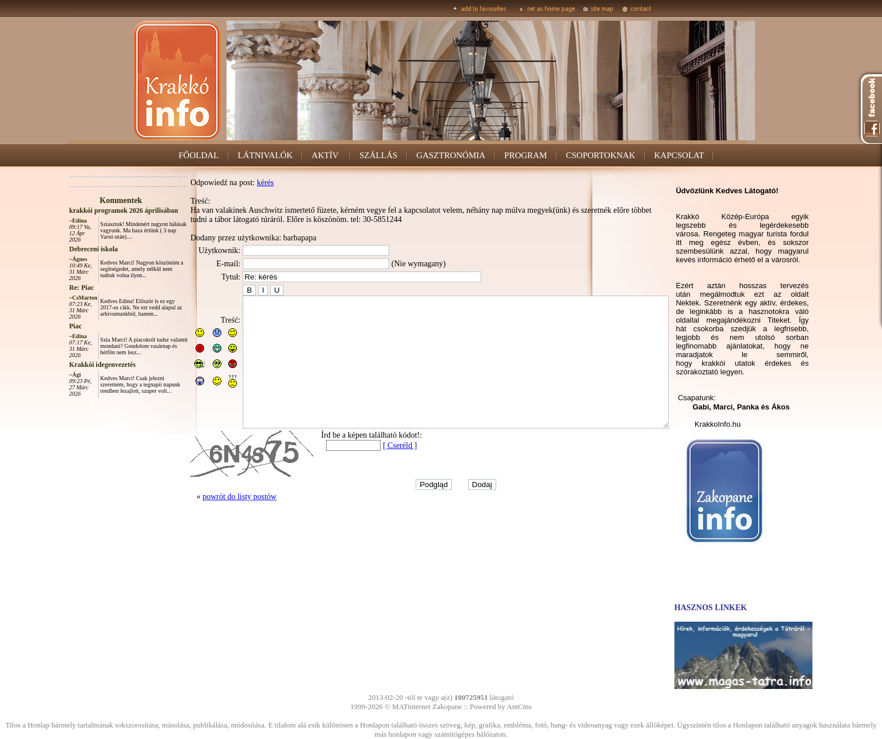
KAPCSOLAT (679, 155)
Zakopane (447, 706)
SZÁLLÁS (378, 155)
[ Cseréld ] (374, 471)
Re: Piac (55, 288)
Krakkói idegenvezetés (76, 365)
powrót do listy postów (214, 522)
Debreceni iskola (67, 249)
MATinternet (411, 706)
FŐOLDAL (199, 155)
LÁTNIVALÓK (265, 155)
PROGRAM (525, 155)
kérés (239, 182)
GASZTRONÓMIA (450, 155)
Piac (49, 326)
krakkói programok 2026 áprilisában (97, 210)
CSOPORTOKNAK (600, 155)
